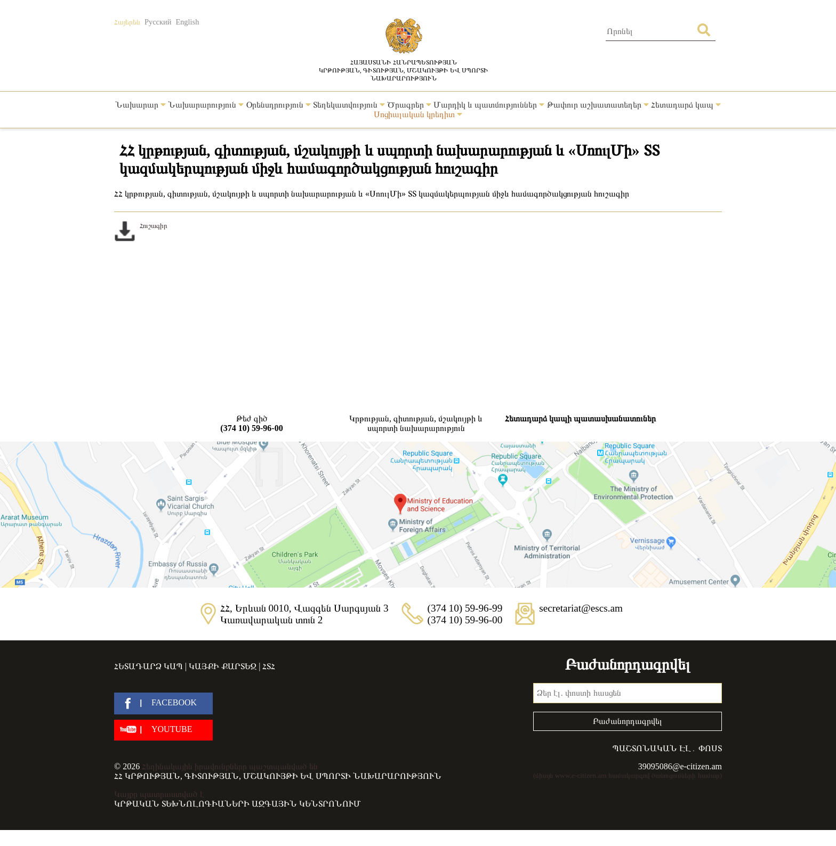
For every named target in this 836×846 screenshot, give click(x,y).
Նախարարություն (206, 104)
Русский (157, 22)
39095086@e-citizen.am (680, 766)
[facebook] (163, 703)
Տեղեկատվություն (349, 104)
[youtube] (163, 730)
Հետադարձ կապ (686, 104)
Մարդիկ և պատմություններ (488, 104)
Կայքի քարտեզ (222, 666)
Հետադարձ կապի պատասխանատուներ (580, 418)
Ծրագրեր (409, 104)
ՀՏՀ (268, 666)
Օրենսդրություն (278, 104)
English (187, 22)
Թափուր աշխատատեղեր (598, 104)
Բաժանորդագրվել (627, 721)
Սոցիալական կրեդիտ (418, 114)
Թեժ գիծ (252, 423)
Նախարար (140, 104)
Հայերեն (127, 22)
